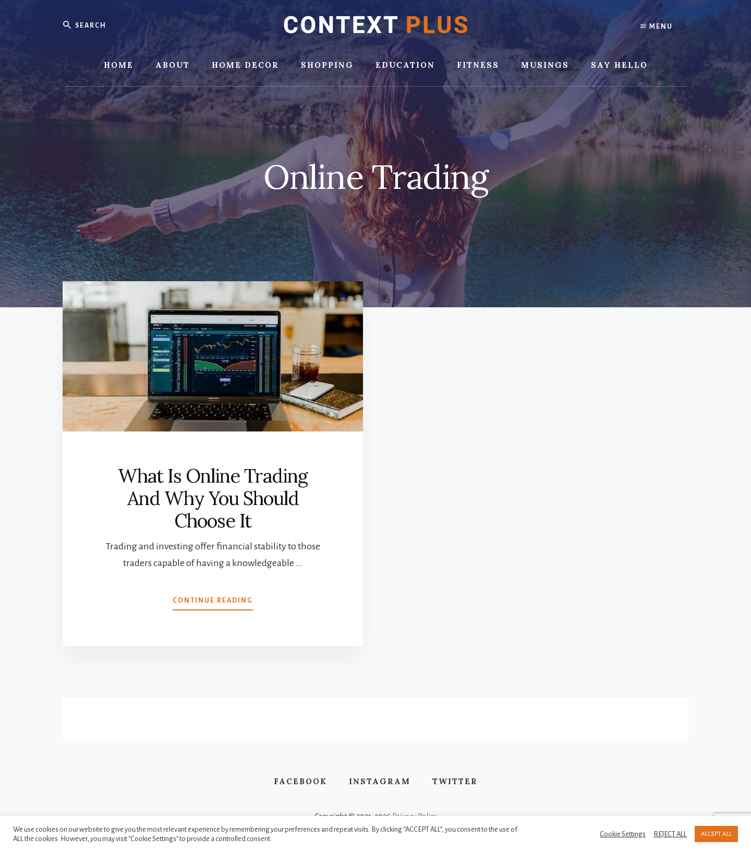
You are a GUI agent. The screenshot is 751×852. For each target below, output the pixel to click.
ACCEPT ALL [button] (716, 834)
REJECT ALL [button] (670, 834)
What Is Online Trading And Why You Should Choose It (213, 498)
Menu (656, 26)
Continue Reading (213, 602)
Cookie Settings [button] (623, 834)
